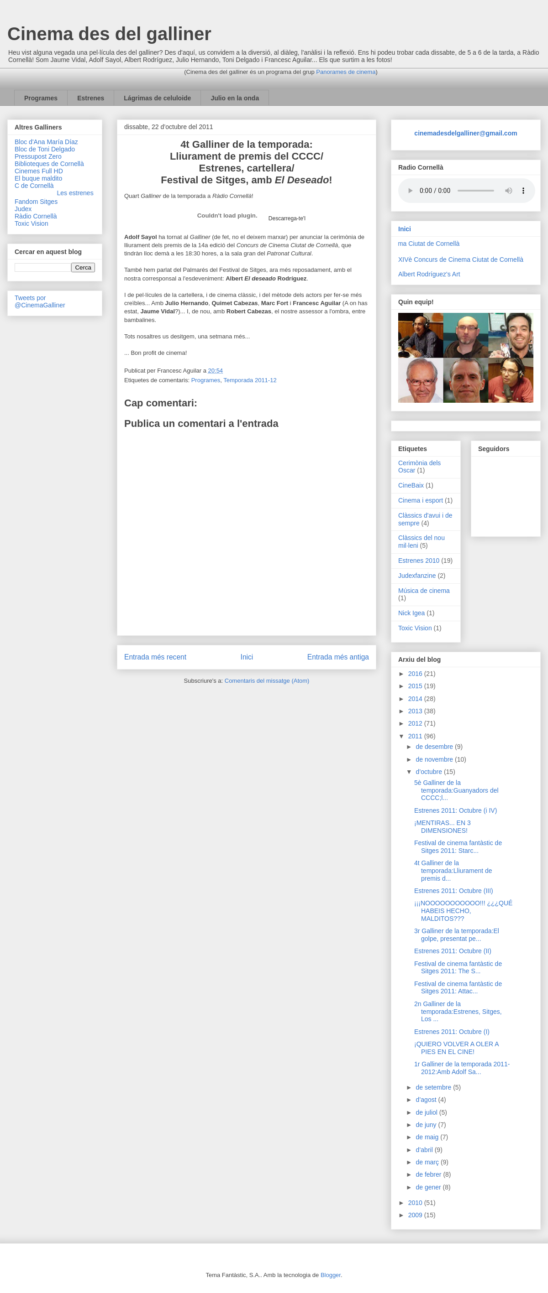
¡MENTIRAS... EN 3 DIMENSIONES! (442, 826)
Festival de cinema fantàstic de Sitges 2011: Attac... (458, 987)
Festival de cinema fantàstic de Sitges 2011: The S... (458, 967)
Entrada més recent (155, 657)
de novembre (435, 759)
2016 (416, 673)
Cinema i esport (420, 500)
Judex (23, 209)
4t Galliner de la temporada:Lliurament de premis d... (453, 870)
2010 (416, 1202)
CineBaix (411, 485)
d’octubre (429, 771)
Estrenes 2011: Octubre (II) (452, 951)
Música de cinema (424, 590)
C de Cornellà (34, 185)
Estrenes (90, 98)
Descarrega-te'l (287, 218)
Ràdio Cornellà (36, 216)
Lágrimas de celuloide (157, 98)
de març (428, 1162)
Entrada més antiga (338, 657)
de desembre (435, 746)
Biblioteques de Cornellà (49, 163)
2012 (416, 723)
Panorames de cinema (345, 71)
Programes (41, 98)
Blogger (331, 1275)
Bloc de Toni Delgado (45, 149)
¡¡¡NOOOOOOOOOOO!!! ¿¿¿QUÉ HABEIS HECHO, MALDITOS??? (463, 910)
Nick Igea (411, 613)
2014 (416, 698)
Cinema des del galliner (109, 34)
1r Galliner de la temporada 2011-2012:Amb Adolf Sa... (462, 1067)
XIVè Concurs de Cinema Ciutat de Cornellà (460, 259)
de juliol (427, 1112)
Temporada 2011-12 (249, 380)
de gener (429, 1187)
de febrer (429, 1174)
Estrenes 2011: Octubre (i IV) (455, 810)
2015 (416, 686)
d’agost (427, 1099)
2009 (416, 1215)
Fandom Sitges (36, 201)
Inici (247, 657)
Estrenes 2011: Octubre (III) (453, 890)
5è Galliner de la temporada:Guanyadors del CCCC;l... (456, 790)
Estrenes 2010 (418, 560)
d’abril (425, 1149)
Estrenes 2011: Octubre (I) (452, 1031)
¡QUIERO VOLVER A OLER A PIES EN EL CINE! (456, 1047)
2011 (416, 736)
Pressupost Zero (38, 156)
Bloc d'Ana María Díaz (46, 141)
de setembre (434, 1087)
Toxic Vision (31, 223)
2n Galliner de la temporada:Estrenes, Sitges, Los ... (458, 1011)
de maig (428, 1137)
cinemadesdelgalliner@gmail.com (465, 133)
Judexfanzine (417, 575)
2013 (416, 711)
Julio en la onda (235, 98)
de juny (427, 1124)
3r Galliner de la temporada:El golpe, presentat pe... (456, 934)
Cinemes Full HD (39, 171)
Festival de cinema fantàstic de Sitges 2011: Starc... (458, 846)
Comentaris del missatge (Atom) (267, 680)
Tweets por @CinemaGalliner (40, 301)
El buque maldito (38, 178)
